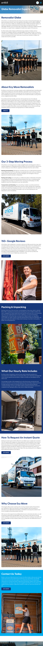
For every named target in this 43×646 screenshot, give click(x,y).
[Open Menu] (41, 3)
